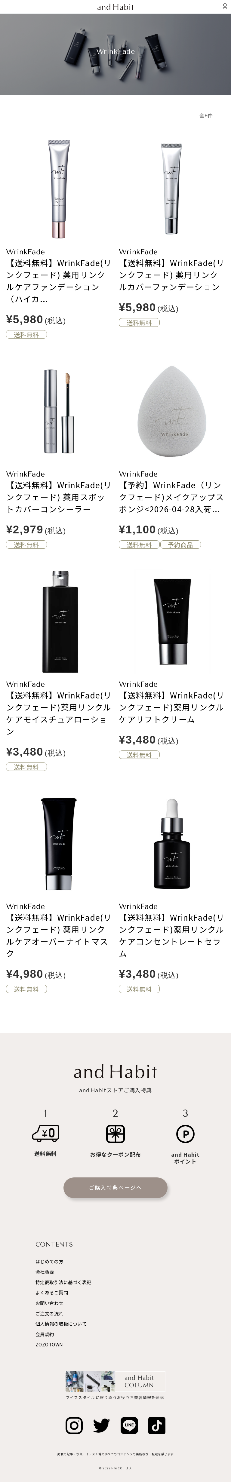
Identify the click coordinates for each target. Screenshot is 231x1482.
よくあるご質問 (51, 1292)
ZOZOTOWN (49, 1344)
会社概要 (44, 1271)
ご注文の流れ (49, 1313)
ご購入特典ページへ (115, 1187)
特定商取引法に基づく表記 (63, 1282)
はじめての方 (49, 1261)
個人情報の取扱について (61, 1323)
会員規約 (44, 1334)
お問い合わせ (49, 1302)
